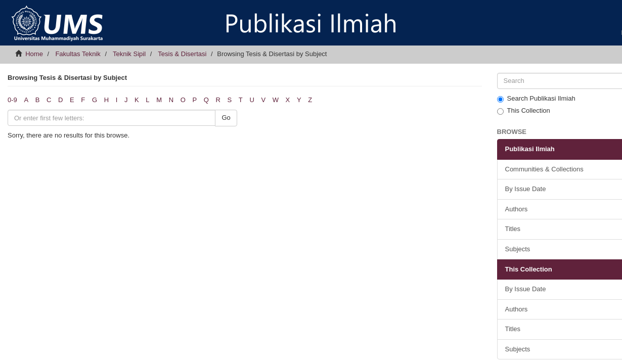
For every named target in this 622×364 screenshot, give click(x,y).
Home (34, 54)
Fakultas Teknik (77, 54)
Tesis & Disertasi (182, 54)
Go (225, 117)
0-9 (12, 100)
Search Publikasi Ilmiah (536, 99)
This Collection (523, 111)
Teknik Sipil (129, 54)
